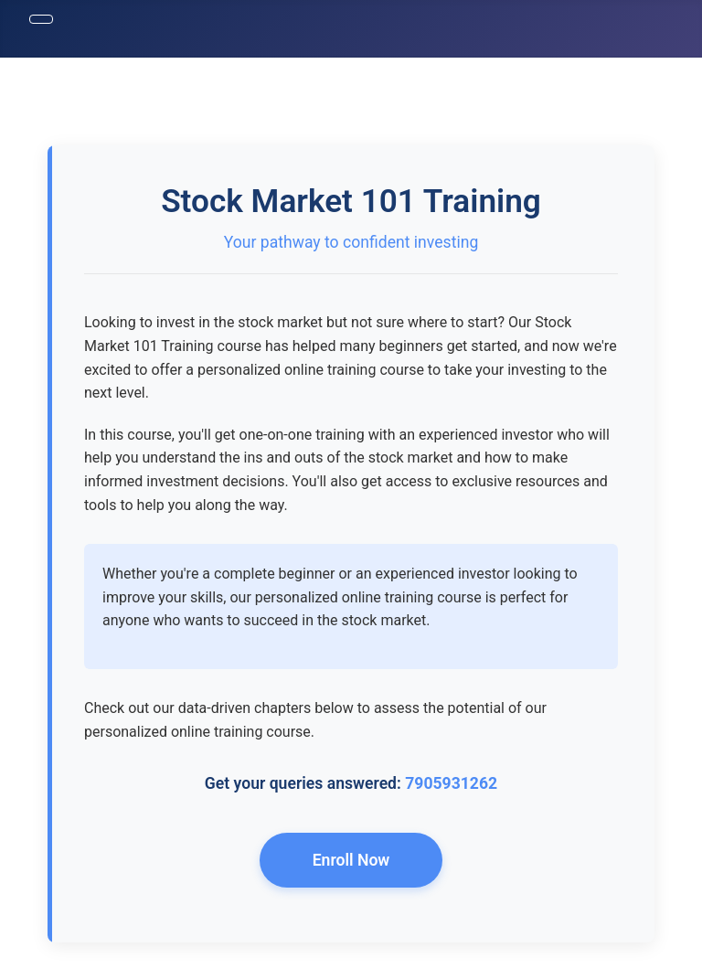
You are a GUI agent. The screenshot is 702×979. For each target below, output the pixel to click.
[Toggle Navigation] (41, 19)
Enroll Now (351, 860)
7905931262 (451, 783)
